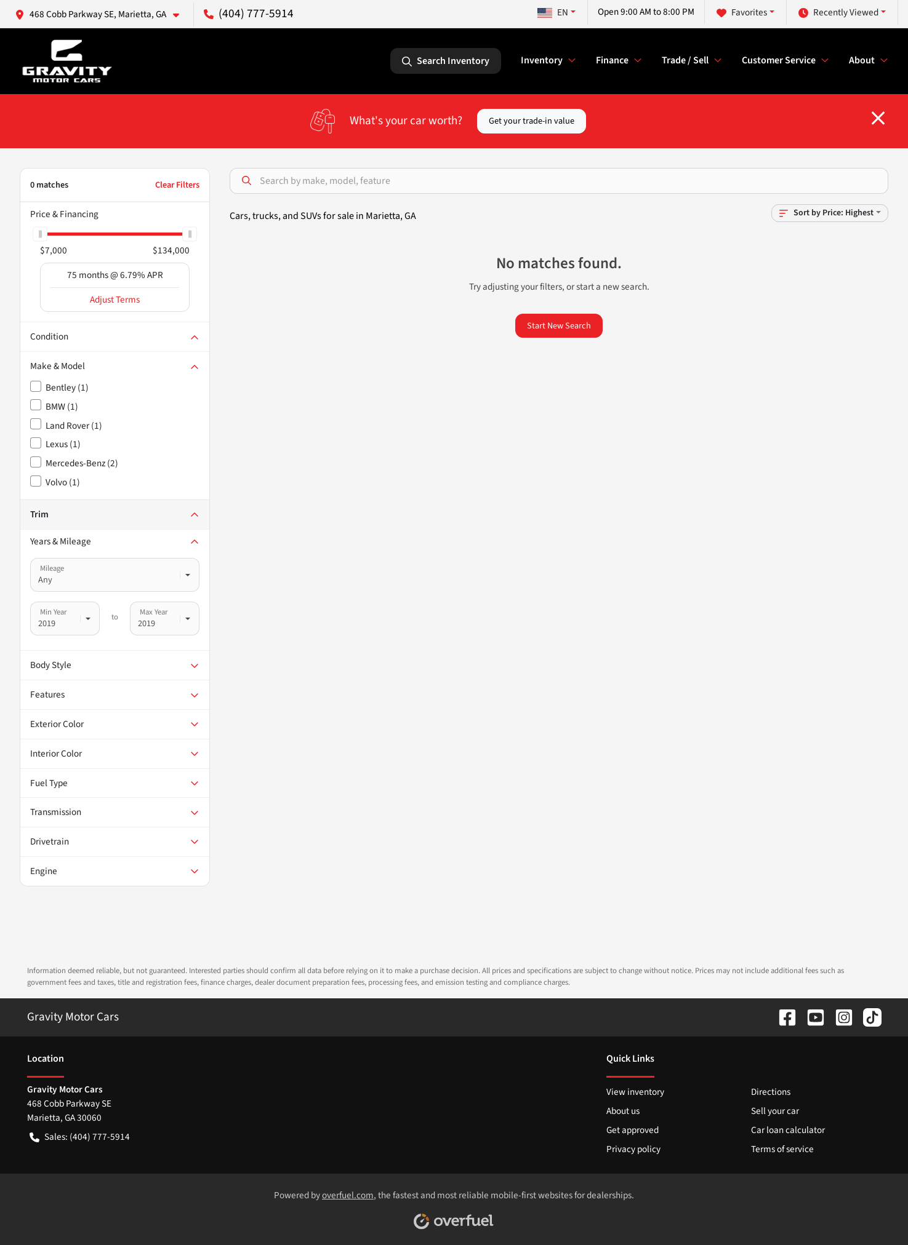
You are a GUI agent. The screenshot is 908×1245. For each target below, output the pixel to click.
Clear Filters (177, 184)
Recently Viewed (838, 13)
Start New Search (559, 325)
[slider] (40, 233)
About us (623, 1111)
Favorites (742, 13)
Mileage (52, 568)
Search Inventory (445, 61)
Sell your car (775, 1111)
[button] (102, 14)
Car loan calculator (788, 1130)
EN (552, 12)
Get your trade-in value (531, 120)
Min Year (53, 612)
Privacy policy (633, 1149)
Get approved (632, 1130)
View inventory (635, 1092)
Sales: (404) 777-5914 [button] (80, 1137)
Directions (770, 1092)
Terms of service (782, 1149)
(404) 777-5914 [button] (249, 13)
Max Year (153, 612)
